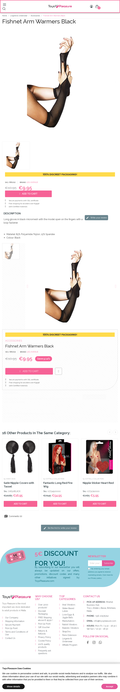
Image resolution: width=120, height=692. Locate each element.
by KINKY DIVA (9, 479)
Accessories (13, 340)
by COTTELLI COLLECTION (53, 479)
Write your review (96, 217)
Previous (109, 432)
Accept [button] (109, 686)
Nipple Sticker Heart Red (98, 482)
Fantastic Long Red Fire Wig (58, 484)
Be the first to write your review (60, 528)
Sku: (5, 491)
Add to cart (20, 504)
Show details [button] (13, 686)
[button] (4, 82)
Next (115, 432)
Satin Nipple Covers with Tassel (19, 484)
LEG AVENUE (32, 182)
